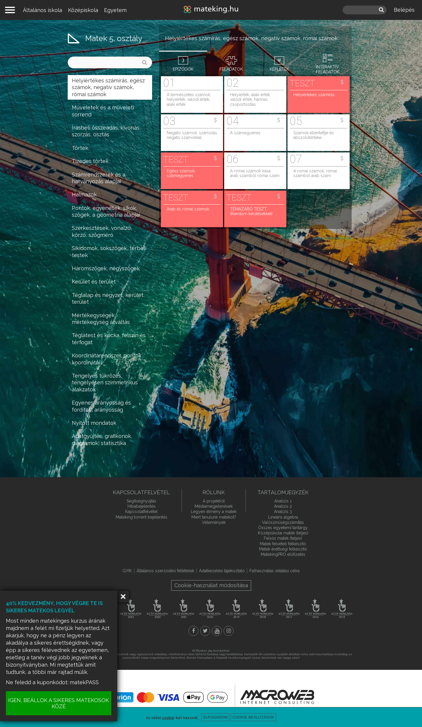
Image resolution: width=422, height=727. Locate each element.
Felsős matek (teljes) (283, 538)
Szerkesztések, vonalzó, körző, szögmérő (102, 231)
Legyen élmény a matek (213, 511)
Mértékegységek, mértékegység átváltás (101, 318)
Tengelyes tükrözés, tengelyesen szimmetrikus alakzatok (105, 383)
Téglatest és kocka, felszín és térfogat (109, 338)
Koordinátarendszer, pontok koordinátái (107, 358)
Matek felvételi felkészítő (283, 543)
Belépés (404, 10)
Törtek (80, 148)
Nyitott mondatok (94, 423)
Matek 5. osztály (113, 38)
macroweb (277, 697)
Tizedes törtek (90, 161)
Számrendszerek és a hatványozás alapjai (98, 177)
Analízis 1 (283, 501)
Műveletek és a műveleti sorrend (103, 110)
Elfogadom (215, 717)
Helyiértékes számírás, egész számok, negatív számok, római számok (108, 87)
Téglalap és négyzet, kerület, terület (108, 298)
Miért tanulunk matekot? (213, 517)
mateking (211, 10)
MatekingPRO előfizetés (283, 554)
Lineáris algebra (283, 517)
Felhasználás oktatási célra (274, 570)
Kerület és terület (94, 281)
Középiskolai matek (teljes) (283, 533)
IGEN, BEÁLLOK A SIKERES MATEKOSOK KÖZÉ (58, 703)
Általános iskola (42, 10)
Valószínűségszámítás (283, 522)
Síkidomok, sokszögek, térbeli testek (109, 251)
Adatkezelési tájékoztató (222, 570)
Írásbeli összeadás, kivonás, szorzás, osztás (106, 131)
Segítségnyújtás (141, 501)
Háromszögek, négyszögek (106, 268)
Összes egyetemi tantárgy (283, 527)
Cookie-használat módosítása (211, 585)
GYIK (127, 570)
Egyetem (115, 10)
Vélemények (214, 522)
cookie (168, 718)
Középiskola (83, 10)
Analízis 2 (283, 506)
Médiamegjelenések (214, 506)
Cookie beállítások (253, 717)
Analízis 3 (283, 511)
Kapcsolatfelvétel (141, 511)
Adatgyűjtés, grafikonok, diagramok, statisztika (102, 439)
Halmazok (84, 194)
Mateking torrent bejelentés (141, 517)
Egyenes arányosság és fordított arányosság (101, 406)
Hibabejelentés (141, 506)
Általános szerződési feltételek (165, 570)
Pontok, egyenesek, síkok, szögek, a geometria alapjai (106, 211)
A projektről (214, 501)
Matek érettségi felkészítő (283, 549)
